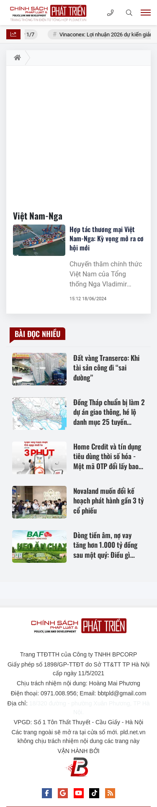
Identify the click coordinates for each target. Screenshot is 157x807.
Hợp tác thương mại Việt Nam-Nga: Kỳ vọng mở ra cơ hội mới (106, 238)
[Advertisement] (78, 134)
